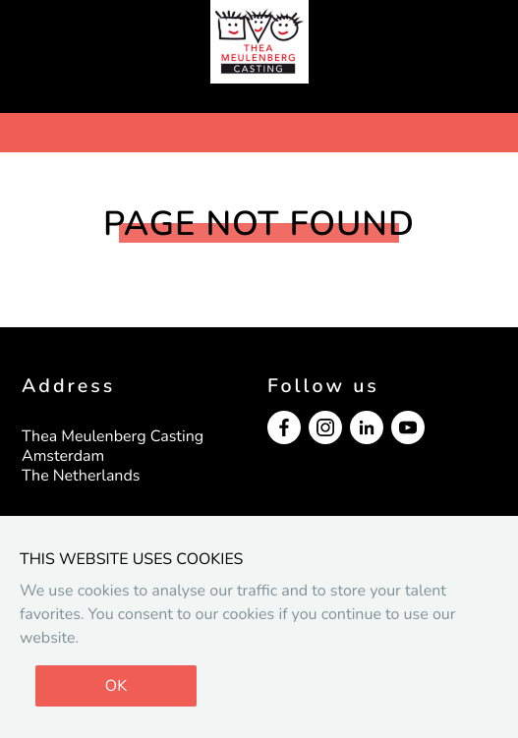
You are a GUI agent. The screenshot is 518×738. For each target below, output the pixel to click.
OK (116, 686)
